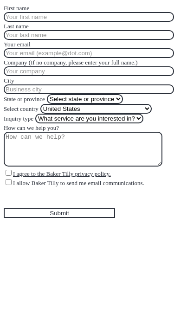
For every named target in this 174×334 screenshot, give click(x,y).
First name (16, 8)
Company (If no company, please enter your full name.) (71, 62)
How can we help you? (31, 127)
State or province (24, 99)
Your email (17, 44)
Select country (21, 108)
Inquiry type (18, 118)
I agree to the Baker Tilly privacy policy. (62, 173)
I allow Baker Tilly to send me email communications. (78, 183)
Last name (16, 26)
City (9, 80)
